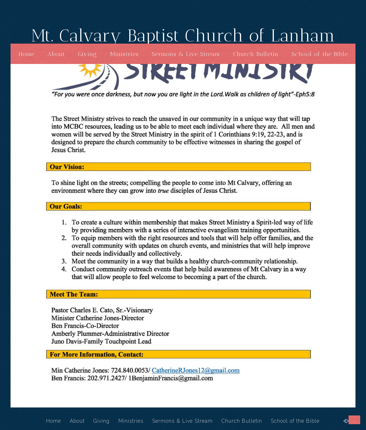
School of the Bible (320, 54)
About (56, 54)
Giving (87, 54)
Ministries (124, 54)
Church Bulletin (255, 54)
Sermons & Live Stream (186, 54)
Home (26, 54)
